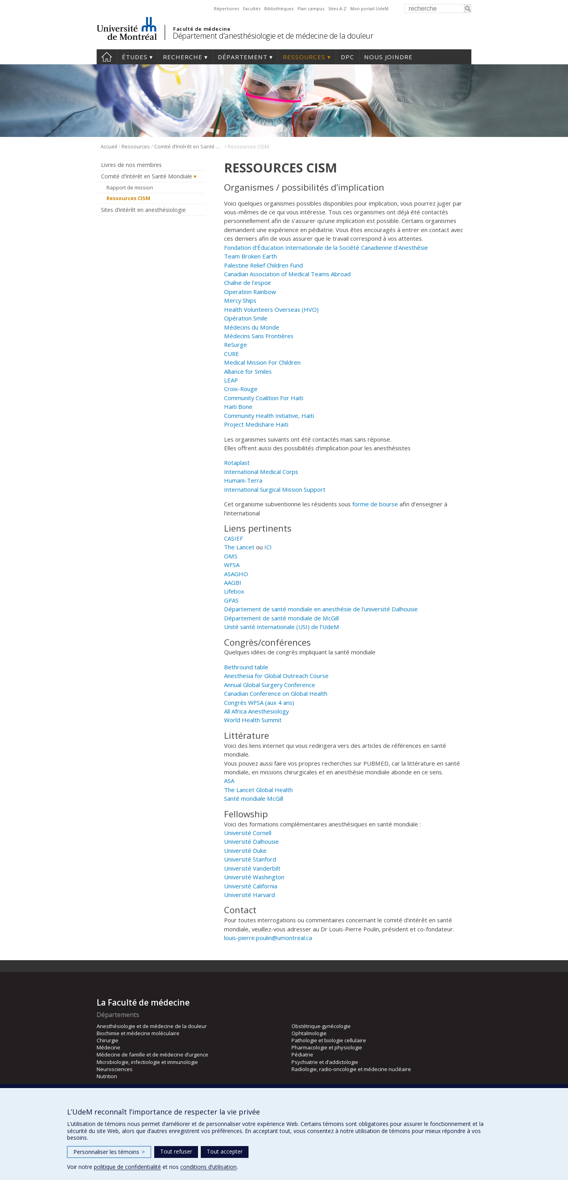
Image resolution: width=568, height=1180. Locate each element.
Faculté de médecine (201, 28)
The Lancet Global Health (258, 790)
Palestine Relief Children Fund (263, 265)
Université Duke (245, 850)
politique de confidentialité (127, 1167)
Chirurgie (107, 1040)
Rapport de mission (129, 187)
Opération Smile (245, 318)
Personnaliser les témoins (109, 1152)
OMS (230, 556)
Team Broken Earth (250, 256)
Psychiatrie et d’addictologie (324, 1062)
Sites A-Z (337, 8)
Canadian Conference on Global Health (275, 693)
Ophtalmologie (309, 1033)
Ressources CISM (128, 198)
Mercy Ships (240, 300)
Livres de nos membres (131, 165)
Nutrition (107, 1076)
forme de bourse (375, 504)
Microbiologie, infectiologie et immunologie (147, 1062)
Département (242, 57)
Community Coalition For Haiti (263, 398)
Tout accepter (225, 1151)
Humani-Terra (243, 480)
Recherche (182, 57)
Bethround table (246, 667)
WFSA (231, 565)
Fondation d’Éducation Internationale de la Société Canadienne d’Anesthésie (327, 247)
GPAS (231, 600)
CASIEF (233, 538)
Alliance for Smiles (248, 371)
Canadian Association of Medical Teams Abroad (287, 274)
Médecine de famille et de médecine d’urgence (152, 1054)
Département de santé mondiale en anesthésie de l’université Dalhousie (321, 609)
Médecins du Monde (251, 327)
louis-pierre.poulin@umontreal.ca (268, 938)
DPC (347, 57)
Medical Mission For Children (262, 362)
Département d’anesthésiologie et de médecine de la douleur (273, 35)
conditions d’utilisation (208, 1167)
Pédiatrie (302, 1054)
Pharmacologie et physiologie (326, 1047)
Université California (250, 886)
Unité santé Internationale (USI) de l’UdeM (281, 627)
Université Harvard (249, 895)
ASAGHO (236, 574)
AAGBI (232, 582)
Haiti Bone (238, 406)
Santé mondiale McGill (253, 798)
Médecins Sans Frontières (258, 336)
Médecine (108, 1047)
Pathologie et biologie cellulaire (328, 1040)
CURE (231, 354)
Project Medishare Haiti (256, 424)
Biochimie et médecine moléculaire (138, 1033)
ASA (229, 781)
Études (135, 57)
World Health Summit (253, 720)
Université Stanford (250, 859)
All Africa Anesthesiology (256, 711)
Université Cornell (247, 833)
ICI (268, 547)
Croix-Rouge (241, 389)
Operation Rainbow (250, 292)
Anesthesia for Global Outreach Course (276, 676)
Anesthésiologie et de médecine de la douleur (152, 1026)
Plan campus (310, 8)
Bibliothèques (278, 8)
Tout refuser (176, 1151)
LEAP (231, 380)
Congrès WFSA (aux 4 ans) (259, 702)
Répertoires (226, 8)
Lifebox (234, 591)
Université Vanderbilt (252, 868)
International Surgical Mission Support (274, 489)
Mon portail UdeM (369, 8)
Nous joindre (388, 57)
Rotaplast (237, 462)
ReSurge (235, 344)
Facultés (251, 8)
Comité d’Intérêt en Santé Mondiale (188, 146)
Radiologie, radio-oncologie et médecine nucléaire (351, 1069)
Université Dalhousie (251, 841)
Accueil (106, 56)
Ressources (304, 57)
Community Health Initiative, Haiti (269, 416)
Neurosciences (115, 1069)
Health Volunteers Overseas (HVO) (271, 309)
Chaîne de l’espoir (248, 283)
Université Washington (254, 877)
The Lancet (239, 547)
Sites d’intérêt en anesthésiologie (143, 210)
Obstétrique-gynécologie (321, 1026)
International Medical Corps (261, 472)
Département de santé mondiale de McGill (281, 618)
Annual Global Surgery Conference (269, 685)
